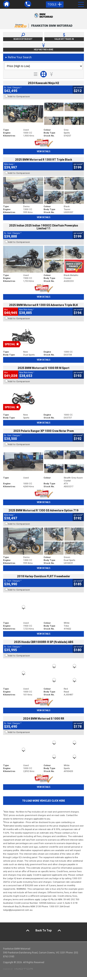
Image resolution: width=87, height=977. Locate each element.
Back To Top (43, 930)
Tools (54, 4)
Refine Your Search (18, 57)
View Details (43, 151)
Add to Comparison (19, 96)
